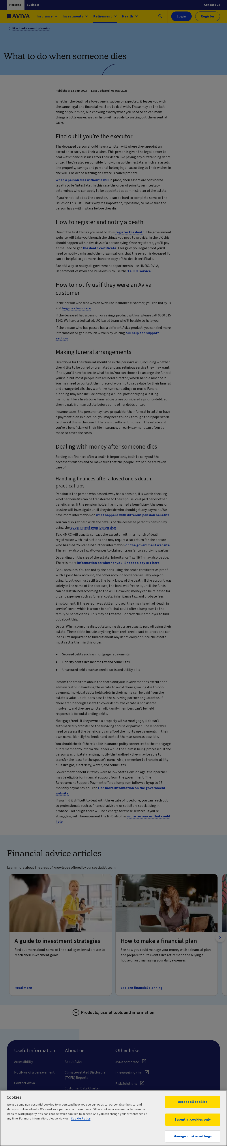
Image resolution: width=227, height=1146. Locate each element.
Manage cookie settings (192, 1136)
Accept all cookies (192, 1101)
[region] (113, 1118)
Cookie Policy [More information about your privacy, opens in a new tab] (80, 1118)
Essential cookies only (192, 1119)
